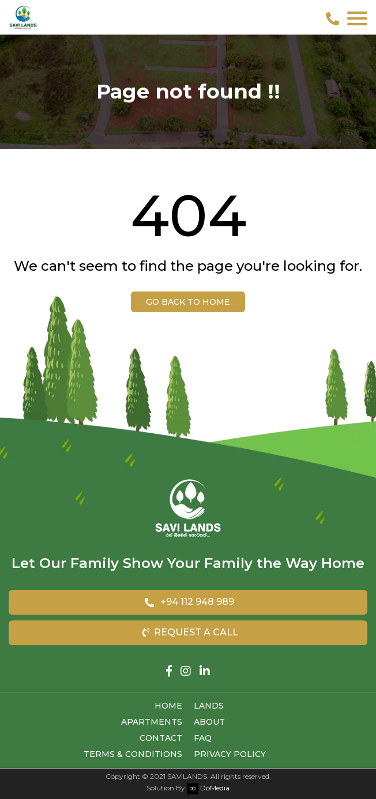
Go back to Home (188, 302)
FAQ (203, 738)
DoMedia (208, 787)
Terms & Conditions (133, 754)
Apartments (151, 722)
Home (168, 705)
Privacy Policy (230, 754)
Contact (161, 738)
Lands (209, 705)
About (209, 722)
